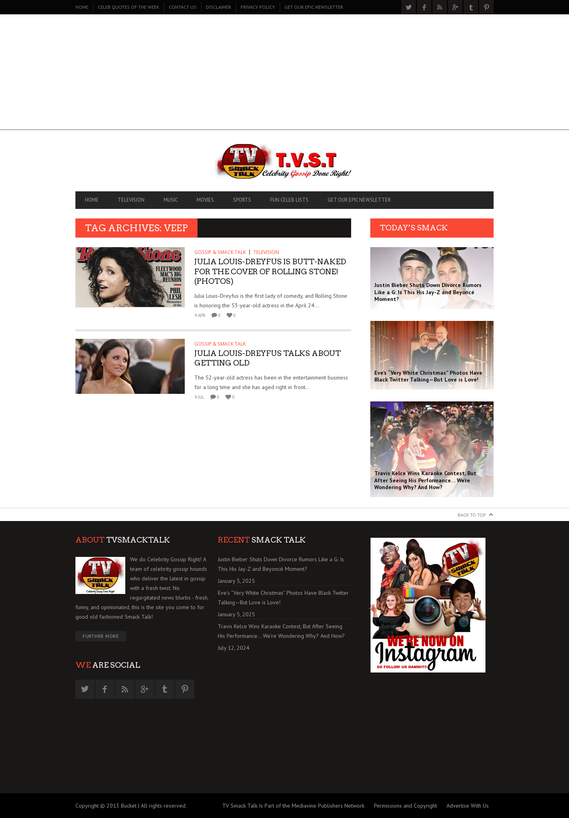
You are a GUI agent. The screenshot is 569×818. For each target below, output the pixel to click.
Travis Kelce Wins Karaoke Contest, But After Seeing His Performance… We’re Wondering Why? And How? (281, 631)
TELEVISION (131, 200)
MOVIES (205, 200)
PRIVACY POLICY (258, 7)
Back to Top (472, 515)
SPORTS (242, 200)
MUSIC (171, 200)
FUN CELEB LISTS (289, 200)
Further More (101, 636)
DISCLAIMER (218, 7)
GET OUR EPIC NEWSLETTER (313, 7)
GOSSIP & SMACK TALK (220, 252)
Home (81, 7)
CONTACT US (182, 7)
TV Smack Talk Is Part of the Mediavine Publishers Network (293, 805)
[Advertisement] (284, 74)
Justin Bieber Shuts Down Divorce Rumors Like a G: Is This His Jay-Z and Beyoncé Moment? (281, 564)
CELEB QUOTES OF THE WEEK (128, 7)
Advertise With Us (468, 805)
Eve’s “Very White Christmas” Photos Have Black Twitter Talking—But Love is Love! (283, 597)
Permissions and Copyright (405, 805)
